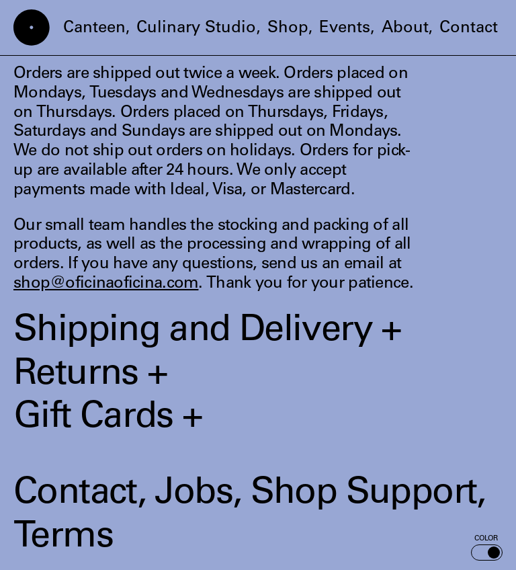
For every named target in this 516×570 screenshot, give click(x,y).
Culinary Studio (196, 29)
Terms (63, 538)
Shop (287, 29)
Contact (468, 29)
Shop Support (364, 495)
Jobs (193, 495)
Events (344, 29)
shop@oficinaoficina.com (105, 284)
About (405, 29)
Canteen (94, 29)
